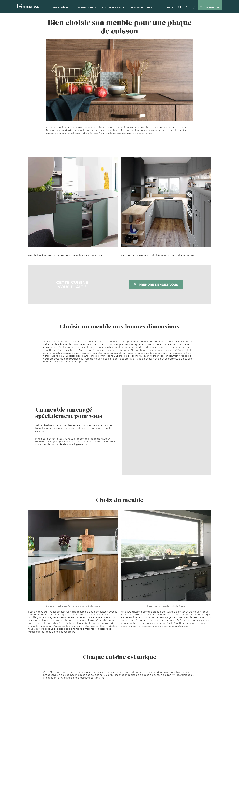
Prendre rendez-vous (156, 284)
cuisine (95, 672)
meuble (182, 130)
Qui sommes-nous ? (141, 7)
